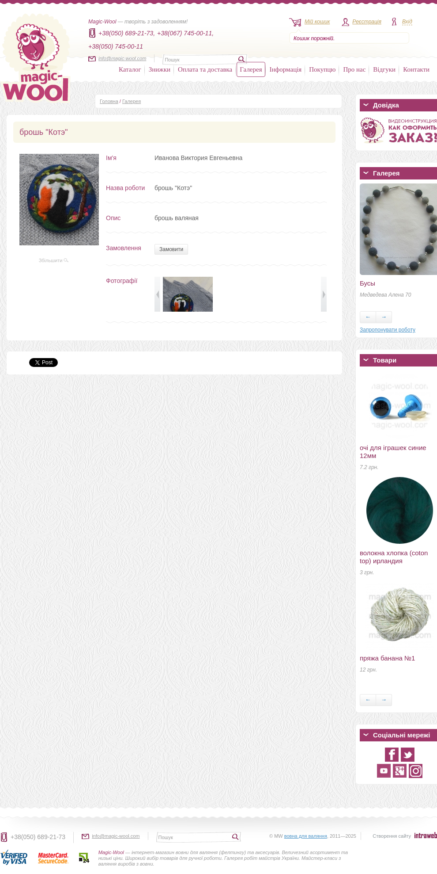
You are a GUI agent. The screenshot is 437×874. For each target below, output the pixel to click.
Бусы (367, 283)
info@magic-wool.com (122, 58)
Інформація (286, 69)
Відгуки (384, 69)
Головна (109, 101)
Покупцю (322, 69)
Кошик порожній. (314, 38)
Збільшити (54, 260)
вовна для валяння (305, 836)
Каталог (130, 69)
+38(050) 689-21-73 (38, 836)
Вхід (407, 22)
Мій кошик (317, 22)
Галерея (251, 69)
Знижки (159, 69)
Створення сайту (392, 836)
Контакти (416, 69)
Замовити (171, 249)
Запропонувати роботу (387, 330)
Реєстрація (366, 22)
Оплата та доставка (205, 69)
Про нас (354, 69)
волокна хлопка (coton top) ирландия (394, 557)
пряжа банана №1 (387, 658)
